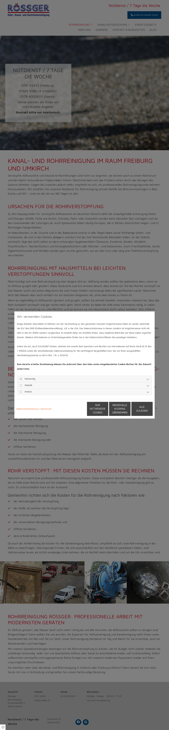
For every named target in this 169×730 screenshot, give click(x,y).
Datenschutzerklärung (27, 408)
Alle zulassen (137, 408)
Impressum (45, 408)
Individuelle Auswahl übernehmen (106, 409)
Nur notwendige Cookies (74, 408)
